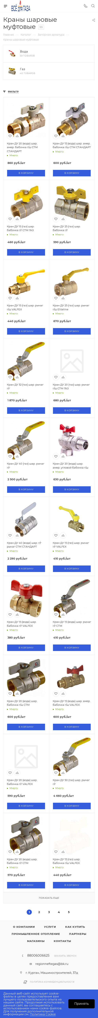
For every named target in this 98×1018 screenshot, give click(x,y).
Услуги (50, 926)
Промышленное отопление (36, 933)
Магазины (36, 941)
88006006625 (38, 955)
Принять (81, 1004)
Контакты (62, 941)
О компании (24, 926)
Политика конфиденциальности (52, 982)
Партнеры (77, 933)
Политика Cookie (43, 1014)
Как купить (75, 926)
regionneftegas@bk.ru (51, 964)
